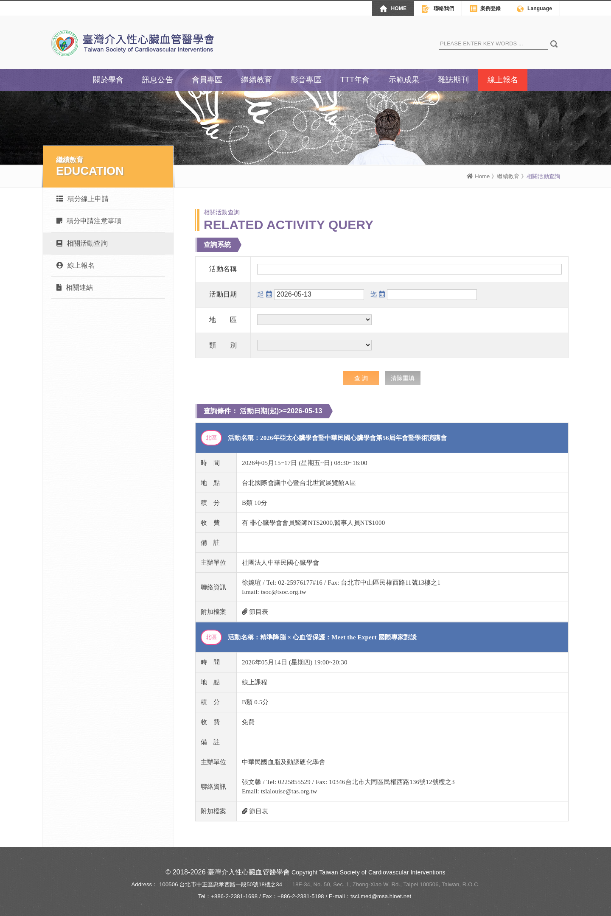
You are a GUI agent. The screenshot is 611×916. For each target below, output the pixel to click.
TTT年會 (355, 80)
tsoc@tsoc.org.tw (283, 591)
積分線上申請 (82, 198)
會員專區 (207, 80)
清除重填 (403, 378)
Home (478, 176)
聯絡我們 (438, 9)
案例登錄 (485, 9)
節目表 (255, 611)
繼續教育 (256, 80)
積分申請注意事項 (88, 220)
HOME (393, 8)
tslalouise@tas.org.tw (289, 791)
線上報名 (503, 80)
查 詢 (361, 378)
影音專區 (306, 80)
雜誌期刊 (453, 80)
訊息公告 (157, 80)
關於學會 (108, 80)
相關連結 (74, 287)
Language (534, 9)
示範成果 (404, 80)
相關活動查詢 (82, 243)
